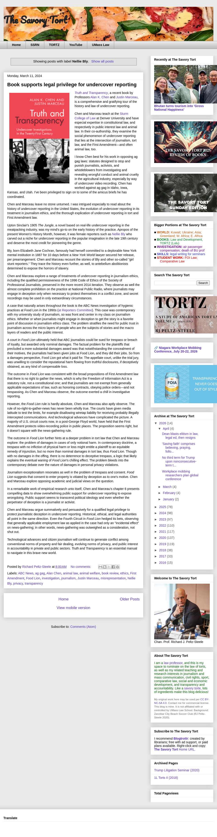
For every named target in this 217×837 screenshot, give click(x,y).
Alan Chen (54, 573)
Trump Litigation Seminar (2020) (176, 770)
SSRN (35, 45)
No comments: (81, 566)
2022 (163, 525)
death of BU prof (193, 250)
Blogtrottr (181, 738)
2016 (163, 562)
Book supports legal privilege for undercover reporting (72, 84)
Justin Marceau (127, 97)
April (166, 428)
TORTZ (54, 45)
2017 (163, 556)
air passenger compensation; (180, 248)
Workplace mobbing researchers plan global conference (180, 475)
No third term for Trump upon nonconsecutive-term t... (179, 461)
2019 (163, 544)
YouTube (75, 45)
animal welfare (90, 573)
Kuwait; (176, 232)
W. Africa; (183, 236)
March (167, 487)
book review (110, 573)
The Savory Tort (35, 20)
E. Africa (197, 236)
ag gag (40, 573)
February (169, 493)
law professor (173, 663)
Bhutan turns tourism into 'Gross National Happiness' (179, 107)
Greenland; (168, 236)
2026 (163, 423)
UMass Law (100, 45)
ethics (124, 573)
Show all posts (102, 61)
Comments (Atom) (83, 626)
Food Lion (33, 578)
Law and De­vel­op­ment (186, 239)
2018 (163, 550)
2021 (163, 531)
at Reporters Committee (75, 310)
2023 (163, 519)
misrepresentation (113, 578)
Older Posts (130, 599)
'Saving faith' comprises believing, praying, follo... (178, 447)
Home (16, 45)
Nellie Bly (118, 234)
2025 (163, 507)
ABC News (25, 573)
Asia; (198, 232)
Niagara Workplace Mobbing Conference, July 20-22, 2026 (177, 349)
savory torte (192, 688)
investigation (50, 578)
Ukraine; (188, 232)
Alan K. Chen (99, 97)
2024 (163, 513)
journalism (68, 578)
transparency (34, 583)
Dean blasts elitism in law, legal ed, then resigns (180, 435)
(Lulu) (175, 243)
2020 (163, 538)
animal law (70, 573)
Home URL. (175, 749)
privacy (18, 583)
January (169, 499)
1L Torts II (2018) (166, 777)
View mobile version (73, 608)
